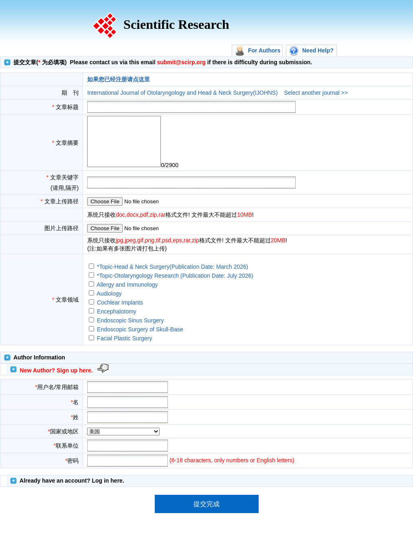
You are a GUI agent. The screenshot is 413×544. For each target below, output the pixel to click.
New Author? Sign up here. (56, 380)
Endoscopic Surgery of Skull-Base (140, 339)
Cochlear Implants (120, 312)
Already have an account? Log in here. (72, 490)
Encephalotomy (116, 321)
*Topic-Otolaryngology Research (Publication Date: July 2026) (175, 285)
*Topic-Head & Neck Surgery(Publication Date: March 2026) (172, 276)
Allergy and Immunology (127, 294)
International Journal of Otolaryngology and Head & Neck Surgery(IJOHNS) (182, 92)
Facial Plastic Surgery (124, 348)
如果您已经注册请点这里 (118, 79)
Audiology (109, 303)
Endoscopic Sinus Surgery (130, 330)
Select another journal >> (315, 92)
